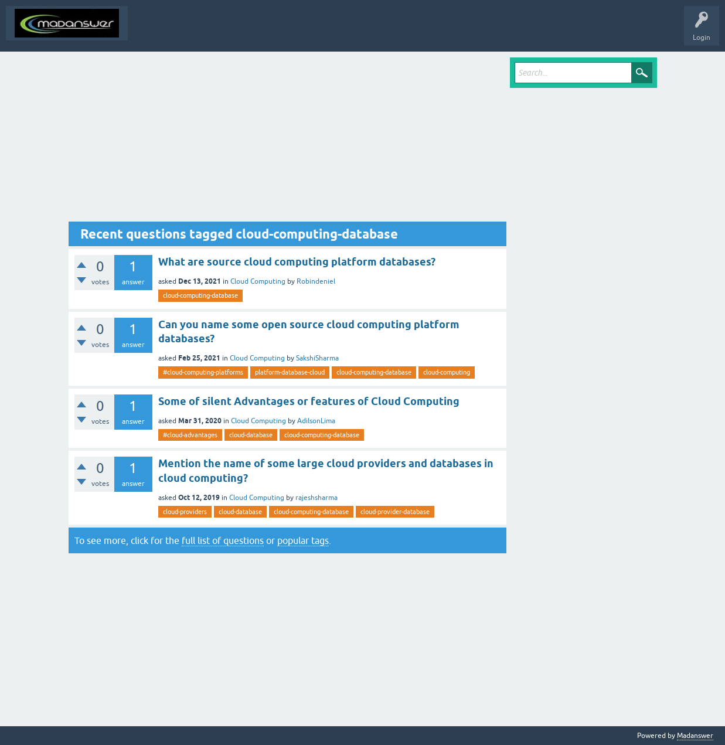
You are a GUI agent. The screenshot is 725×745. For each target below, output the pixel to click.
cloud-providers (185, 511)
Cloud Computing (257, 281)
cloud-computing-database (200, 295)
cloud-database (251, 434)
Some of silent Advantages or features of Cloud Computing (308, 401)
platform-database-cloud (290, 372)
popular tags (303, 540)
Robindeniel (316, 281)
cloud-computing (446, 372)
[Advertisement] (288, 139)
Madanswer (695, 736)
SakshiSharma (317, 358)
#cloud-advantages (190, 434)
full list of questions (223, 540)
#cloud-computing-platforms (203, 372)
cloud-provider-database (395, 511)
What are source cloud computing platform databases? (296, 262)
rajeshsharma (316, 498)
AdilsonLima (316, 421)
